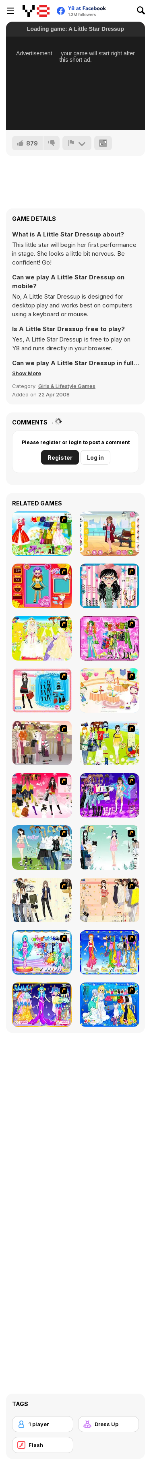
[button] (26, 373)
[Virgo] (109, 952)
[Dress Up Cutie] (109, 586)
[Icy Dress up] (109, 847)
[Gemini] (109, 1004)
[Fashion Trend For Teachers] (42, 743)
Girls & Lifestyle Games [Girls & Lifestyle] (66, 386)
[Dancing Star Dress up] (109, 795)
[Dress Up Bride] (42, 638)
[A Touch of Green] (109, 638)
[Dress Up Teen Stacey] (42, 795)
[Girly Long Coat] (109, 533)
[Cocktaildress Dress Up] (109, 900)
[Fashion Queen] (42, 690)
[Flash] (42, 1445)
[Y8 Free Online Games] (36, 11)
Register (60, 457)
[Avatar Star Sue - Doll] (42, 586)
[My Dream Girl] (42, 847)
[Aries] (42, 1004)
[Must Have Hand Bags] (109, 743)
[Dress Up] (108, 1424)
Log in (95, 457)
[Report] (76, 143)
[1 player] (42, 1424)
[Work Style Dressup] (42, 900)
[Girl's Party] (109, 690)
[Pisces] (42, 952)
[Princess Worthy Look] (42, 533)
